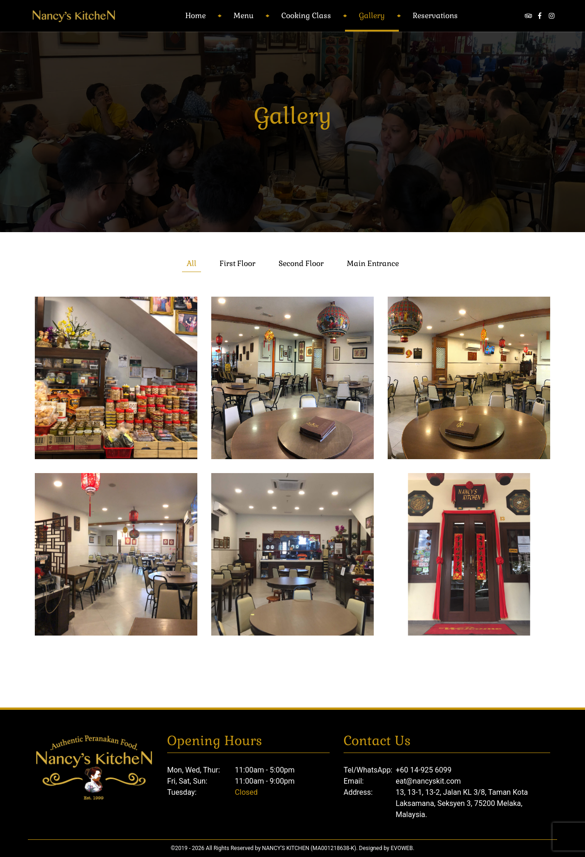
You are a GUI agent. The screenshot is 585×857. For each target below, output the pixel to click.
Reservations (435, 15)
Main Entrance (373, 263)
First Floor (237, 263)
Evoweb (402, 848)
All (191, 263)
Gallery (372, 15)
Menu (244, 15)
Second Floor (301, 263)
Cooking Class (306, 15)
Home (195, 15)
